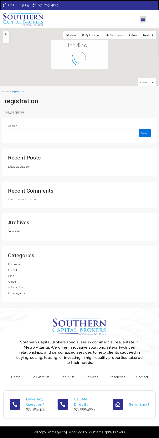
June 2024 (14, 231)
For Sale (13, 270)
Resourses (117, 377)
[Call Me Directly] (63, 404)
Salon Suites (15, 287)
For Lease (14, 264)
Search (12, 125)
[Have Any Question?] (15, 404)
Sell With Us (40, 377)
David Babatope (18, 166)
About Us (67, 377)
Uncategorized (17, 293)
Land (11, 275)
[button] (143, 19)
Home (5, 91)
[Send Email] (118, 404)
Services (91, 377)
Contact (142, 377)
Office (12, 281)
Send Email (139, 404)
